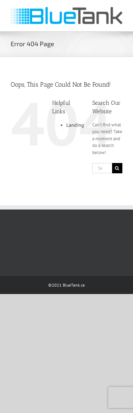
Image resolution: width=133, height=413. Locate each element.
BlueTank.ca (74, 285)
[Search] (117, 168)
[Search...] (102, 168)
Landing (75, 125)
